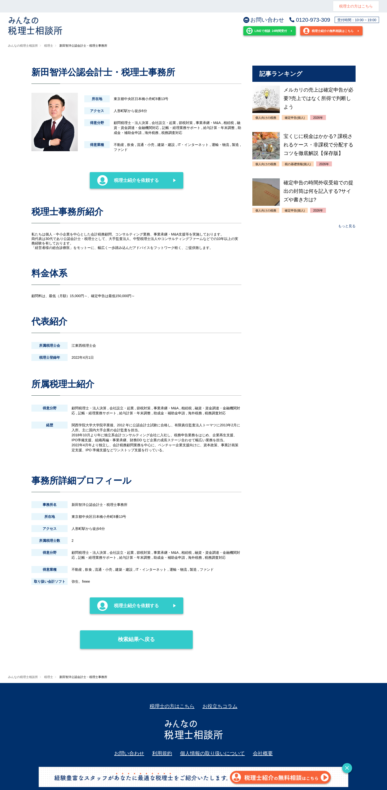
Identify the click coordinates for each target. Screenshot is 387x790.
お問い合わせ (263, 20)
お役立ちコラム (219, 706)
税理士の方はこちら (356, 6)
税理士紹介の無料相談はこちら (328, 31)
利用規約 (162, 753)
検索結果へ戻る (117, 636)
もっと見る (347, 226)
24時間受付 (266, 31)
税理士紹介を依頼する (128, 180)
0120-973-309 (309, 20)
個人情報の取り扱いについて (212, 753)
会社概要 (263, 753)
